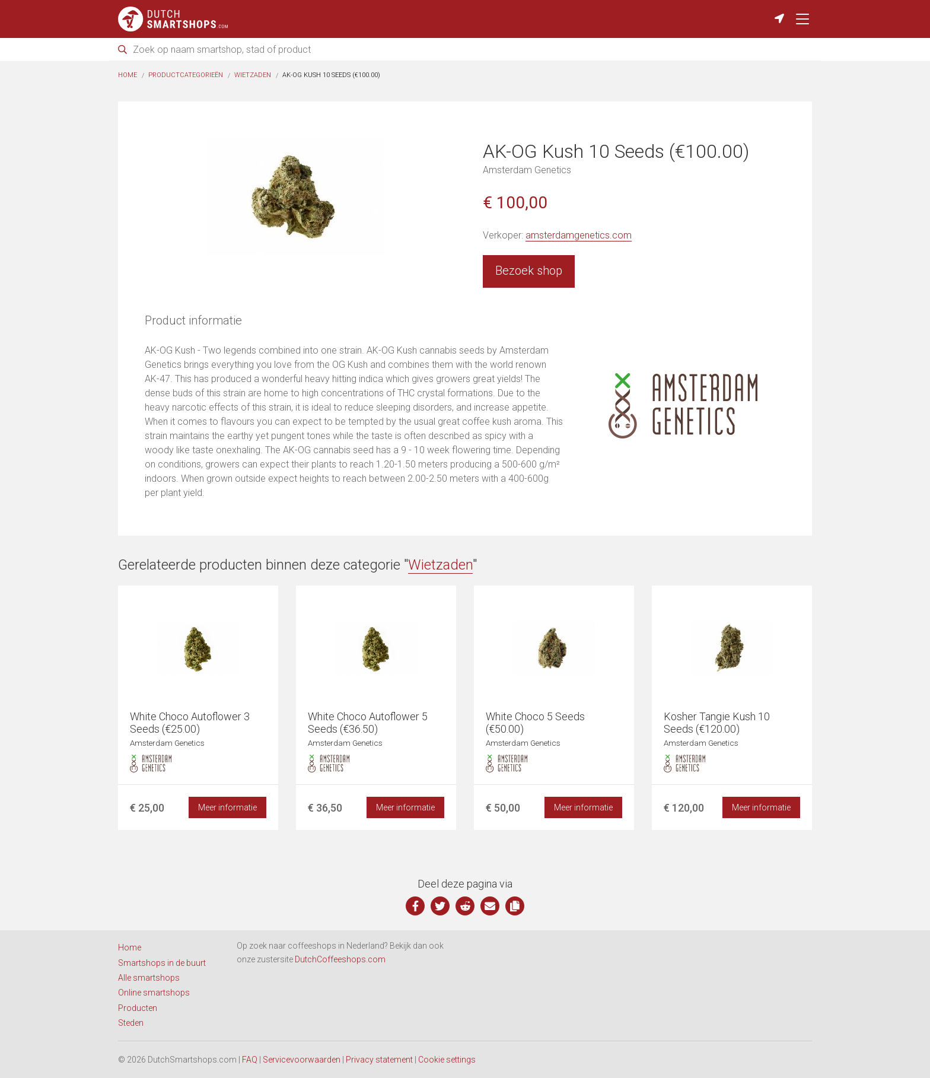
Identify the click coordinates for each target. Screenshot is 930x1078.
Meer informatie (227, 807)
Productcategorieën (185, 75)
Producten (137, 1008)
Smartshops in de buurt (162, 963)
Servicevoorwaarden (301, 1059)
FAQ (249, 1059)
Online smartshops (154, 992)
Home (127, 75)
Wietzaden (252, 75)
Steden (131, 1023)
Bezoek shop (528, 270)
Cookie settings (447, 1059)
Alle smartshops (149, 977)
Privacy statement (379, 1059)
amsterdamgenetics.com (578, 235)
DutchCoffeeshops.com (340, 959)
